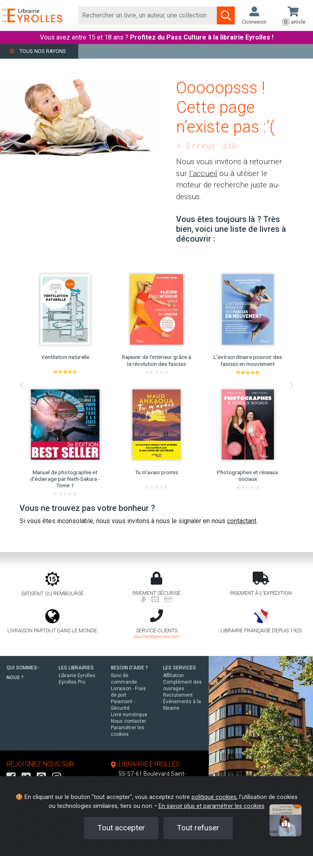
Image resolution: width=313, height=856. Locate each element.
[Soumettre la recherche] (226, 15)
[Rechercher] (147, 15)
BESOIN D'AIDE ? (129, 668)
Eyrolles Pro (72, 682)
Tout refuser (198, 827)
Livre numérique (129, 714)
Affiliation (173, 675)
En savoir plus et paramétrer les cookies (212, 806)
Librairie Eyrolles (77, 675)
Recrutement (178, 695)
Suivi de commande (124, 679)
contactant (241, 521)
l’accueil (203, 173)
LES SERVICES (179, 668)
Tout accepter (121, 827)
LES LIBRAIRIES (76, 668)
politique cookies (214, 797)
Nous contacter (128, 721)
